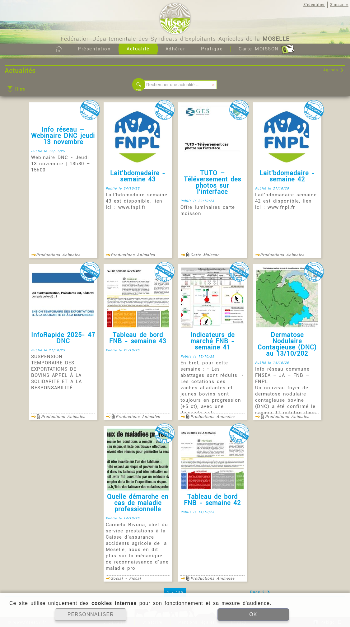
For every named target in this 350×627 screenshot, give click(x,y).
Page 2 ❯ (260, 592)
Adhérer (175, 49)
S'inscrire (339, 4)
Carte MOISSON (266, 49)
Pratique (212, 49)
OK (253, 614)
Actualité (138, 49)
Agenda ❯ (333, 70)
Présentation (94, 49)
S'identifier (314, 4)
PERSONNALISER (91, 614)
